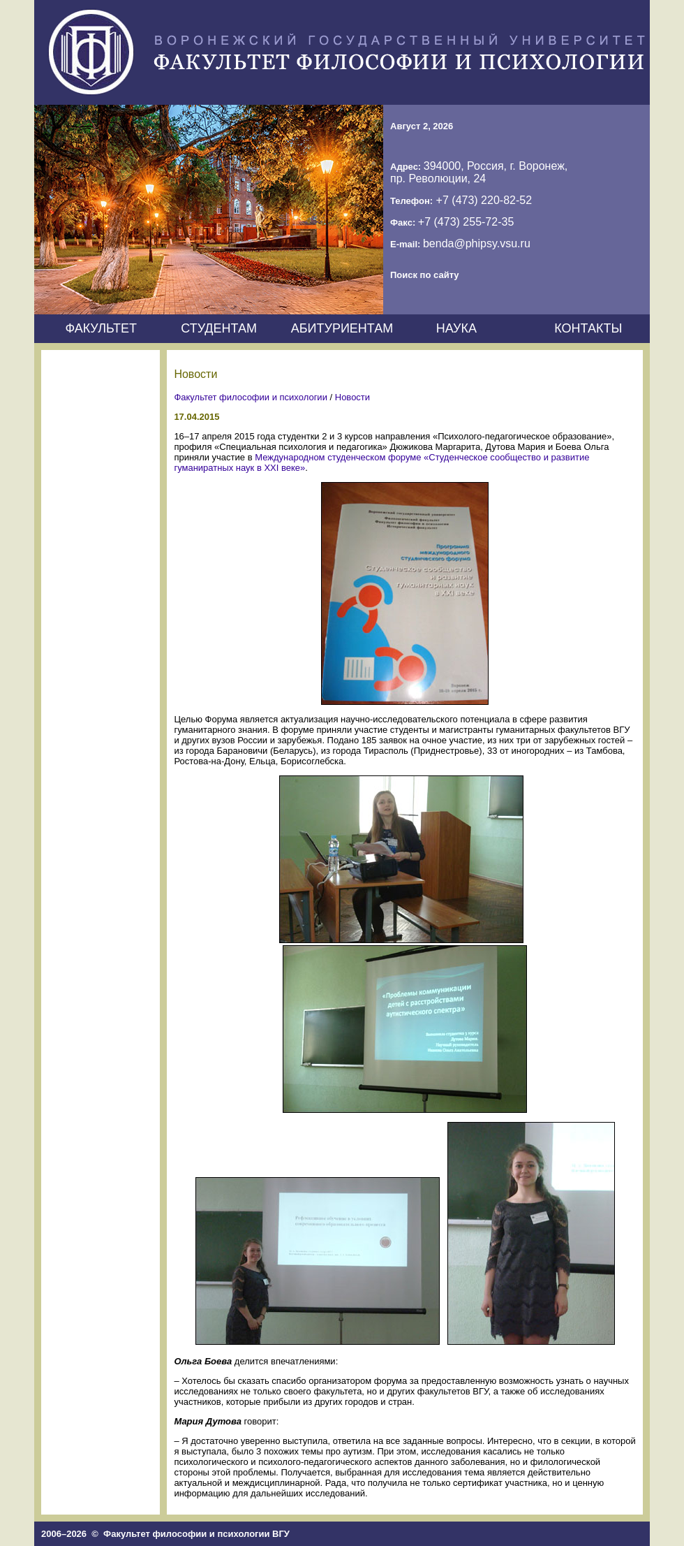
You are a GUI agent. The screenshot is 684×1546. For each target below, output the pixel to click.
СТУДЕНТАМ (219, 328)
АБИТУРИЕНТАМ (342, 328)
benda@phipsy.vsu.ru (476, 243)
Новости (352, 397)
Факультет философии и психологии (250, 397)
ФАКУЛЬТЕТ (101, 328)
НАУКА (456, 328)
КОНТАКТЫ (588, 328)
